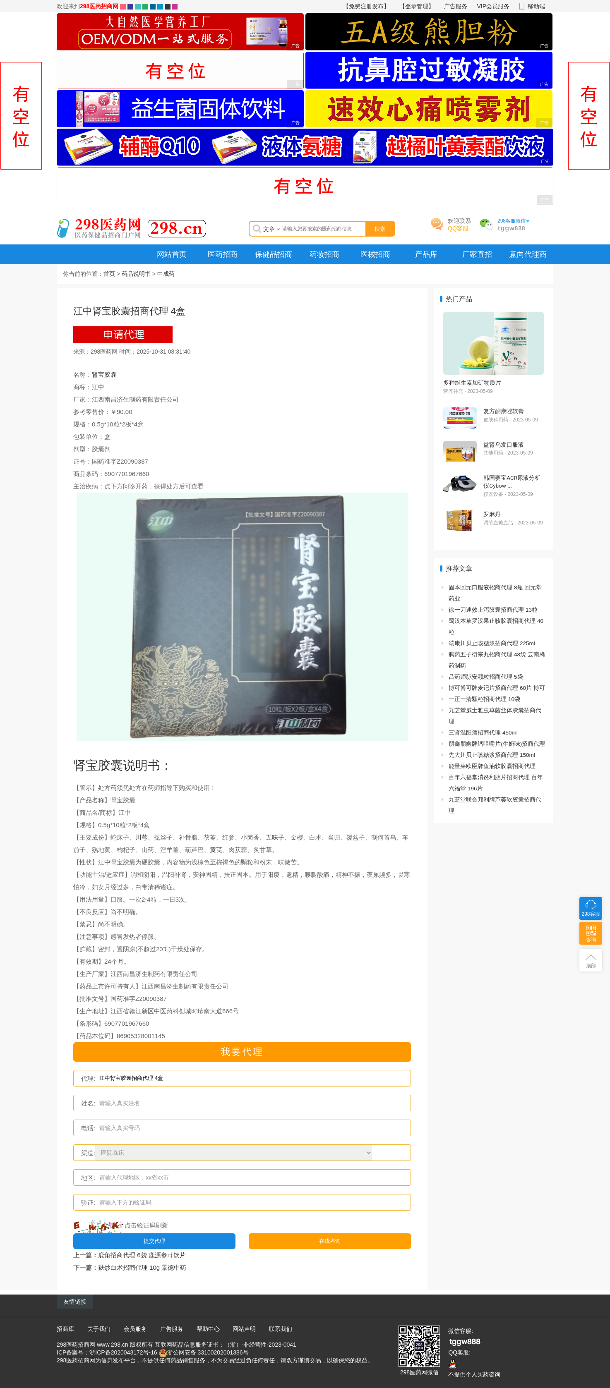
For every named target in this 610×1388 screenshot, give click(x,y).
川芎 (141, 837)
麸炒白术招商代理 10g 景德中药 (142, 1267)
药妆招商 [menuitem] (324, 254)
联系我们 (280, 1329)
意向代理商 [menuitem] (528, 254)
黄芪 (216, 849)
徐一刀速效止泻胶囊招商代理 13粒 (493, 610)
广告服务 (455, 6)
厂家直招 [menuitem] (477, 254)
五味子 (275, 837)
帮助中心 (208, 1329)
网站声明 (244, 1329)
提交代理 (154, 1241)
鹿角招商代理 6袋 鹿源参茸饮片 (142, 1255)
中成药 (166, 273)
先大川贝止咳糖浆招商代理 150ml (492, 755)
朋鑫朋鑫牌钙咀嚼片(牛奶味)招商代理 (497, 744)
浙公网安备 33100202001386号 (208, 1352)
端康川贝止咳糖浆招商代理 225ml (492, 643)
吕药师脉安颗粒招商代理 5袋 (486, 677)
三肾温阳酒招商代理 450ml (483, 733)
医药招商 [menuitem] (223, 254)
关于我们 (98, 1329)
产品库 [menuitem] (426, 254)
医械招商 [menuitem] (375, 254)
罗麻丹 (492, 514)
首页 (109, 273)
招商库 (65, 1329)
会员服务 (135, 1329)
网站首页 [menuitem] (172, 254)
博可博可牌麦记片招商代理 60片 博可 (497, 688)
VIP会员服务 (493, 6)
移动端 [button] (536, 6)
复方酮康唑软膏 (503, 411)
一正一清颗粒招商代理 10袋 (484, 699)
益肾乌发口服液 (503, 444)
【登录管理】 (416, 6)
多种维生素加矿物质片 (472, 382)
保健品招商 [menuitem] (273, 254)
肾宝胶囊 (104, 374)
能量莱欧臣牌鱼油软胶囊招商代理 (492, 766)
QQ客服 (458, 228)
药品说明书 (136, 273)
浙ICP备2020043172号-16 (123, 1352)
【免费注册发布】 (366, 6)
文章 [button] (271, 229)
